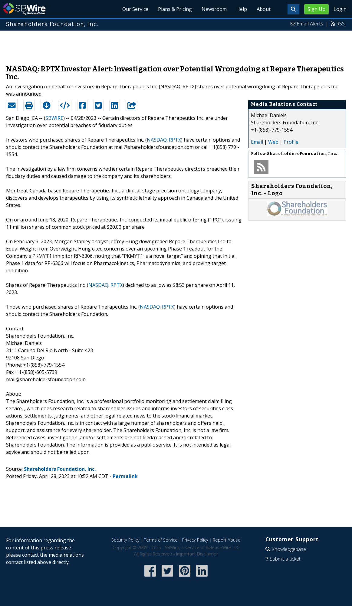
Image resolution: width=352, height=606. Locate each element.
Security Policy (125, 540)
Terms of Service (161, 540)
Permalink (125, 476)
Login (340, 9)
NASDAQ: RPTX (164, 139)
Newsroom (214, 9)
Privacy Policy (195, 540)
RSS (340, 23)
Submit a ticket (285, 558)
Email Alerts (310, 23)
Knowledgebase (288, 549)
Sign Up (316, 9)
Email (257, 142)
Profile (291, 142)
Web (273, 142)
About (264, 9)
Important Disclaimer (197, 554)
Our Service (135, 9)
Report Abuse (227, 540)
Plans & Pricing (175, 9)
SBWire (24, 9)
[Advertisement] (176, 44)
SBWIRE (54, 118)
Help (241, 9)
